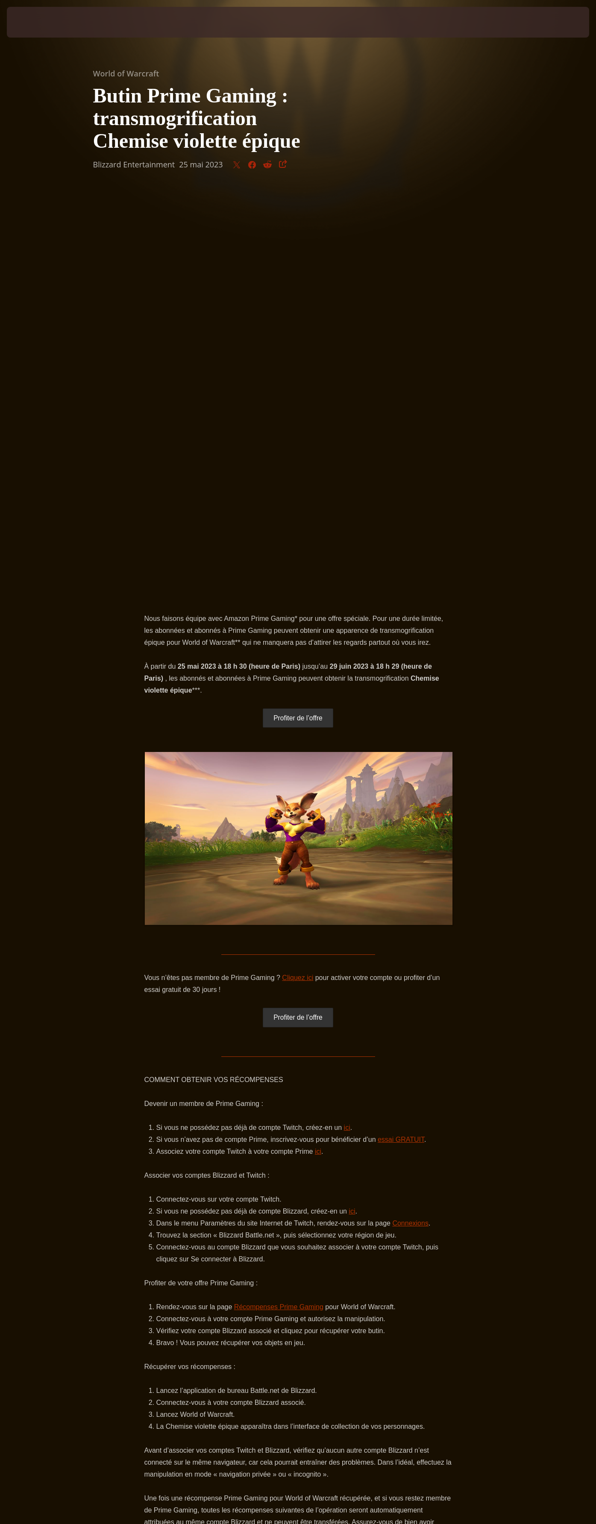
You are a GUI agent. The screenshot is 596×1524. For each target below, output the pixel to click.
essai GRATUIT (401, 737)
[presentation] (33, 22)
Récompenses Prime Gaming (278, 905)
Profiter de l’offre (298, 315)
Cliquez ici (297, 575)
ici (347, 725)
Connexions (410, 821)
